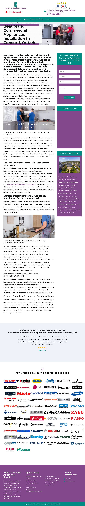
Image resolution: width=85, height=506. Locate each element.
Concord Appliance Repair (53, 504)
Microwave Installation (52, 478)
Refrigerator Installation (52, 481)
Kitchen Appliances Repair (32, 484)
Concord (5, 23)
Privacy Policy (49, 485)
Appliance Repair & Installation (33, 19)
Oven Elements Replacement (31, 488)
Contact (47, 19)
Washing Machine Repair (34, 491)
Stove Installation (50, 483)
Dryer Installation (50, 476)
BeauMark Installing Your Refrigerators (21, 184)
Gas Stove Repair (31, 481)
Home (19, 19)
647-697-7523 (54, 14)
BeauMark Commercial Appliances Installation (24, 23)
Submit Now (69, 97)
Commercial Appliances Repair (33, 477)
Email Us (69, 479)
